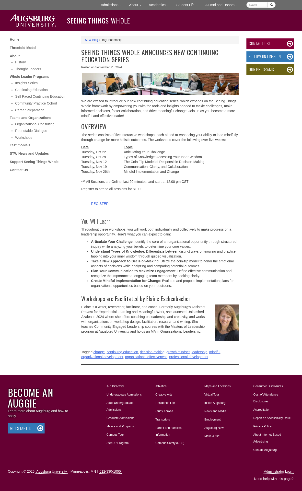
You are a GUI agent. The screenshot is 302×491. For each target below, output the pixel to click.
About (15, 56)
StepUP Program (117, 443)
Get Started (21, 428)
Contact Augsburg (265, 450)
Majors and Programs (120, 425)
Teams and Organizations (30, 118)
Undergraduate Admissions (124, 394)
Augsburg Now (214, 428)
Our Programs (261, 69)
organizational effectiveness (146, 357)
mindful (214, 352)
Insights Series (26, 83)
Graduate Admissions (120, 418)
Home (14, 39)
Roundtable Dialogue (31, 131)
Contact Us (19, 170)
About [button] (137, 6)
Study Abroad (164, 411)
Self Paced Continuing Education (40, 96)
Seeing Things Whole (98, 20)
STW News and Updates (29, 153)
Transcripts (162, 419)
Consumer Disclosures (268, 386)
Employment (212, 419)
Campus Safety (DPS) (169, 443)
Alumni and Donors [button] (223, 4)
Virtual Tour (211, 394)
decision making (152, 352)
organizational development (102, 357)
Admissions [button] (113, 4)
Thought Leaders (28, 69)
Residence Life (165, 403)
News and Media (215, 411)
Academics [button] (161, 4)
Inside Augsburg (214, 403)
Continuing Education (31, 90)
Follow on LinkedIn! (265, 56)
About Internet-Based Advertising (267, 438)
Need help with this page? (273, 479)
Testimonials (20, 145)
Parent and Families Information (168, 431)
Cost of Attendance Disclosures (265, 398)
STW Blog (91, 40)
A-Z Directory (115, 386)
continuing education (122, 352)
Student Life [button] (189, 4)
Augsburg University (51, 471)
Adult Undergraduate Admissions (120, 406)
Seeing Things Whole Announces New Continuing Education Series (150, 55)
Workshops (23, 138)
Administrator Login (278, 471)
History (20, 62)
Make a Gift (211, 436)
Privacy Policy (262, 426)
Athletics (160, 386)
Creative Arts (163, 394)
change (99, 352)
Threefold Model (23, 48)
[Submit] (271, 5)
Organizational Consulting (34, 124)
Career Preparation (29, 110)
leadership (200, 352)
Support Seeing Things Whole (34, 162)
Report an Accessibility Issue (272, 418)
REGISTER (100, 204)
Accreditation (261, 409)
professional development (188, 357)
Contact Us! (259, 44)
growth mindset (178, 352)
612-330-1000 (110, 471)
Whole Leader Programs (29, 77)
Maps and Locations (217, 386)
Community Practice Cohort (36, 103)
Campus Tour (115, 434)
